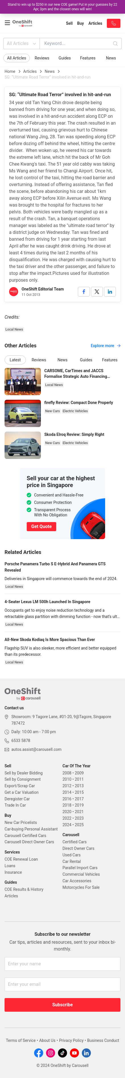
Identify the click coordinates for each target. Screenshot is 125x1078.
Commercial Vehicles (81, 874)
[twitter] (97, 291)
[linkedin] (110, 291)
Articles (30, 71)
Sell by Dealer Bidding (24, 773)
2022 (67, 818)
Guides (65, 58)
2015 (79, 792)
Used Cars (72, 855)
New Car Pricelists (21, 822)
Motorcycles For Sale (81, 887)
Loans (10, 865)
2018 (67, 805)
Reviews (42, 58)
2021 (79, 811)
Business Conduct (103, 1040)
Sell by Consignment (23, 779)
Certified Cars (75, 842)
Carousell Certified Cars (25, 835)
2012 (67, 786)
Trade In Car (15, 805)
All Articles (22, 43)
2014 (67, 792)
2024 (67, 825)
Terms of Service (21, 1040)
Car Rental (72, 861)
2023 (79, 818)
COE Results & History (24, 889)
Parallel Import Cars (80, 867)
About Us (47, 1040)
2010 (67, 779)
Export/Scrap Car (20, 786)
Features (87, 58)
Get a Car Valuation (22, 792)
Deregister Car (17, 799)
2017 (79, 799)
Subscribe (62, 1004)
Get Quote (41, 526)
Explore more (105, 345)
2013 (79, 786)
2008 (67, 773)
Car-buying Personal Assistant (31, 829)
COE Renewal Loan (21, 859)
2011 (79, 779)
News (111, 58)
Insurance (13, 872)
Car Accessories (77, 881)
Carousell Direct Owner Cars (29, 842)
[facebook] (84, 291)
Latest (15, 360)
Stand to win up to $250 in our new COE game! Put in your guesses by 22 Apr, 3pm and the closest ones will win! (62, 7)
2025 (79, 825)
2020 (67, 811)
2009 (79, 773)
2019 (79, 805)
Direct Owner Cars (78, 848)
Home (10, 71)
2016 (67, 799)
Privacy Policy (71, 1040)
